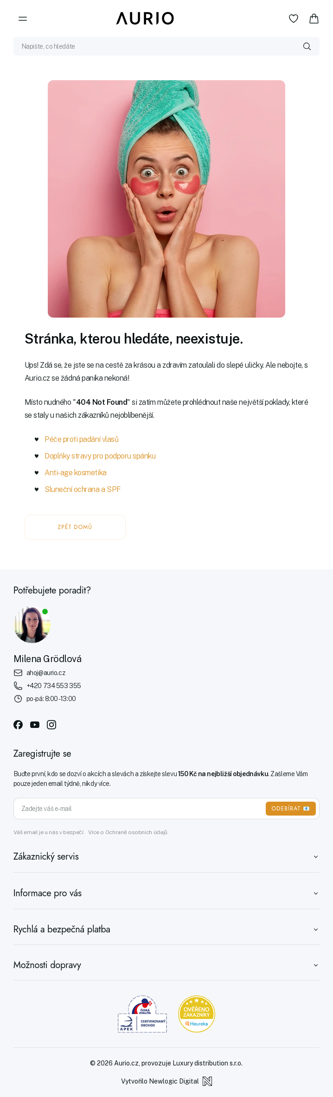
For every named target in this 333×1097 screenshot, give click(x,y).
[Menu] (22, 18)
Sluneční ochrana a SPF (83, 489)
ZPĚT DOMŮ (75, 527)
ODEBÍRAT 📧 (290, 808)
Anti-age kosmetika (75, 472)
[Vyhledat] (307, 46)
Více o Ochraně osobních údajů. (128, 832)
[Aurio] (145, 18)
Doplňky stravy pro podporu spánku (100, 456)
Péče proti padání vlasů (81, 439)
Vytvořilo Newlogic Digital (166, 1081)
